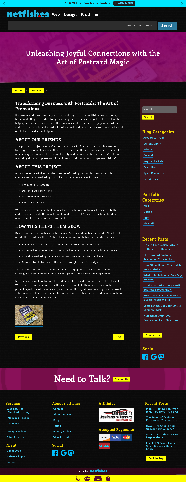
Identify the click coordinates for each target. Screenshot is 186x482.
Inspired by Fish (153, 162)
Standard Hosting (18, 412)
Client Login (14, 451)
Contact (58, 409)
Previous (23, 337)
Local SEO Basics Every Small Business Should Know (161, 288)
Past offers (150, 167)
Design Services (16, 432)
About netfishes (63, 415)
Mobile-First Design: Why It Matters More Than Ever (160, 247)
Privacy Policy (62, 432)
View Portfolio (62, 438)
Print (85, 14)
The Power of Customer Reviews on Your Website (162, 419)
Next (118, 337)
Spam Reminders (153, 173)
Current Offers (152, 144)
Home (18, 91)
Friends (148, 150)
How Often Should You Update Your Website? (160, 427)
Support (12, 462)
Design (70, 14)
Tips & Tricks (151, 179)
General (148, 156)
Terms (57, 426)
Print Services (15, 438)
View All (148, 224)
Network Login (16, 457)
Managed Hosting (19, 418)
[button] (93, 3)
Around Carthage (154, 138)
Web (56, 14)
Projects (36, 91)
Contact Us (153, 335)
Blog (56, 420)
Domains (13, 424)
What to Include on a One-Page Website (162, 436)
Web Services (15, 409)
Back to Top (156, 459)
